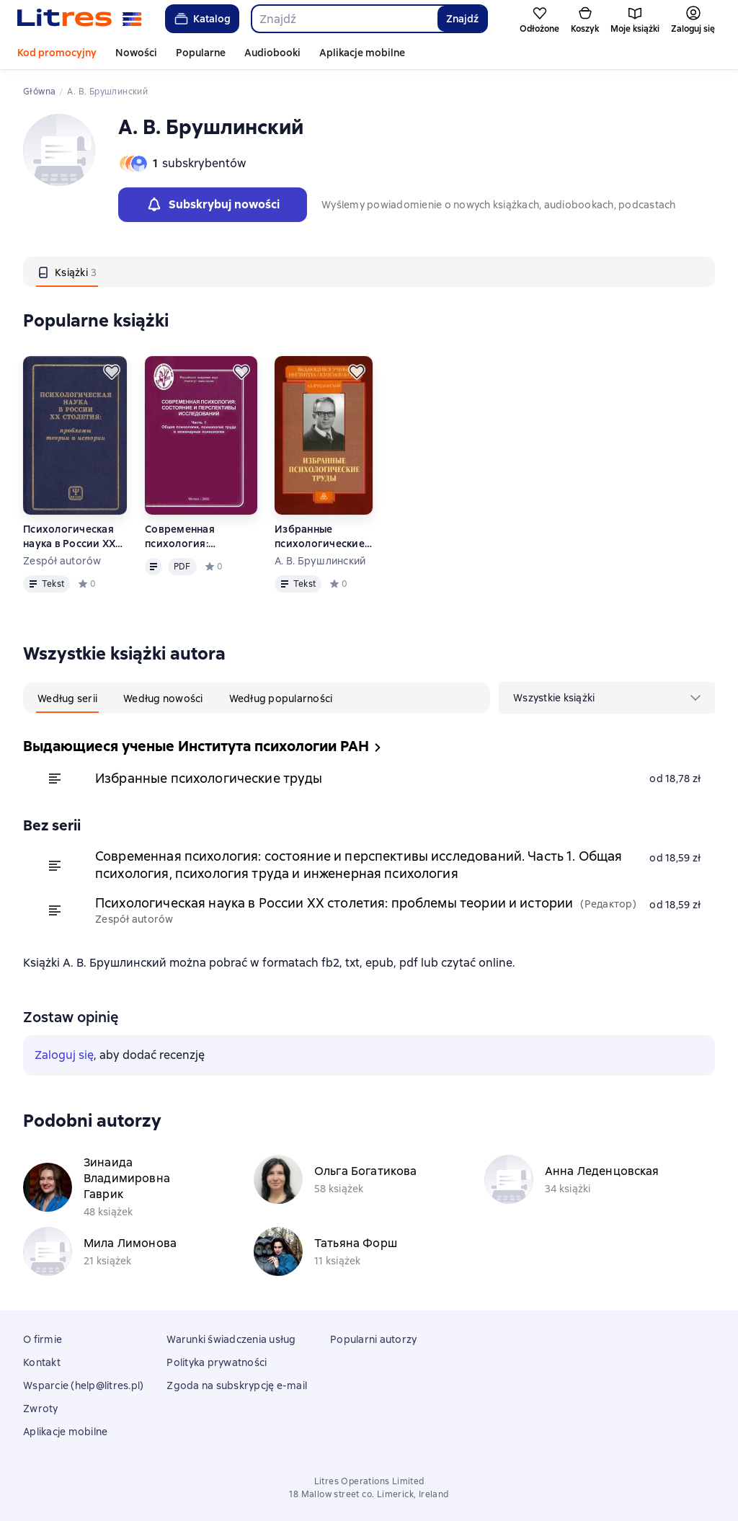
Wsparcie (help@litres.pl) (83, 1385)
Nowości (136, 52)
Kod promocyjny (57, 52)
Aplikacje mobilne (362, 52)
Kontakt (42, 1362)
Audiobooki (272, 52)
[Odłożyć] (112, 372)
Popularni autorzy (373, 1339)
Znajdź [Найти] (462, 18)
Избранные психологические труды (320, 537)
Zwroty (40, 1408)
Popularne (201, 52)
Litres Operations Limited (369, 1481)
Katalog (201, 18)
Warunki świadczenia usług (230, 1339)
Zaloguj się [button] (64, 1055)
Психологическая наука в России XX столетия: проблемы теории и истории (74, 537)
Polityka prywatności (216, 1362)
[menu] (607, 697)
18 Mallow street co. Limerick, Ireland (368, 1494)
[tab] (67, 272)
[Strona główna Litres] (79, 18)
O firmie (42, 1339)
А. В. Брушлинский (320, 560)
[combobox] (343, 19)
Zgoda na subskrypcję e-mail (236, 1385)
